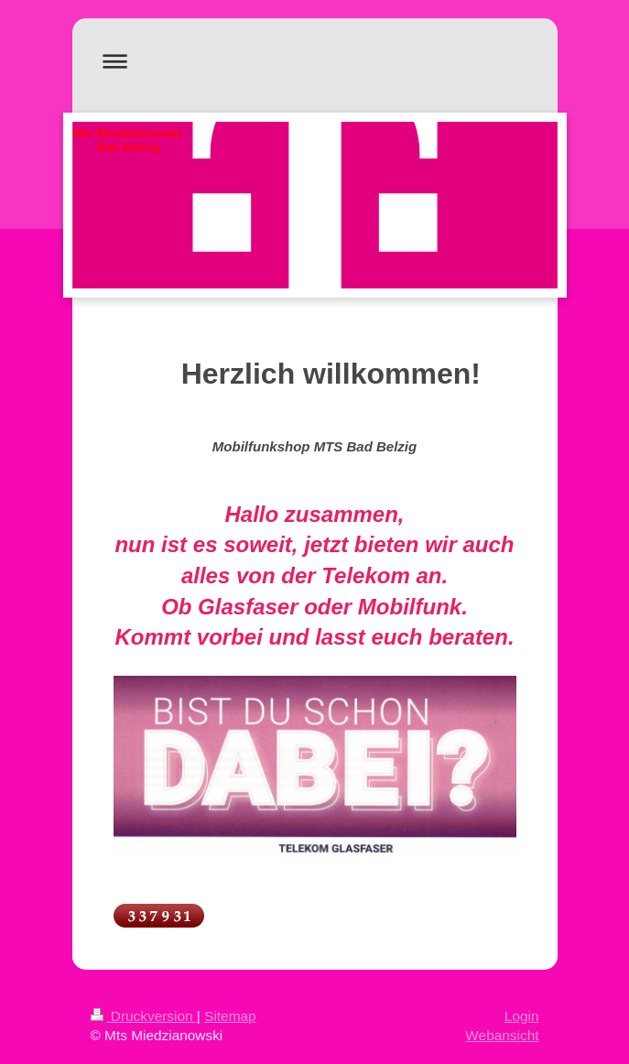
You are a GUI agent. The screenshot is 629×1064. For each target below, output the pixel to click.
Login (521, 1016)
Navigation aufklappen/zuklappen (315, 61)
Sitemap (229, 1016)
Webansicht (501, 1035)
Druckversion (144, 1016)
